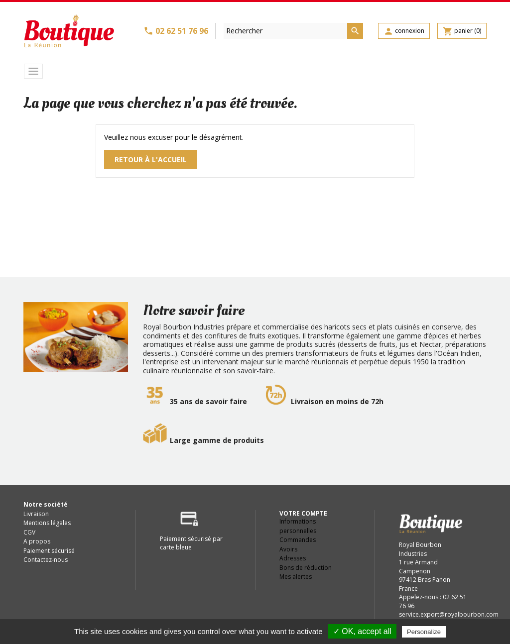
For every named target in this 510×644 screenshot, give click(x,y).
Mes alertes (295, 576)
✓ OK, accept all (362, 631)
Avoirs (288, 549)
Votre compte (303, 513)
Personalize (424, 632)
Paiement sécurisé (49, 550)
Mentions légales (47, 523)
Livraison (36, 514)
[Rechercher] (293, 31)
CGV (29, 532)
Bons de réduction (305, 567)
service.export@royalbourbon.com (449, 614)
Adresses (292, 558)
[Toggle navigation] (33, 71)
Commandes (297, 540)
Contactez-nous (45, 559)
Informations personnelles (297, 526)
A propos (36, 541)
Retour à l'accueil (151, 159)
